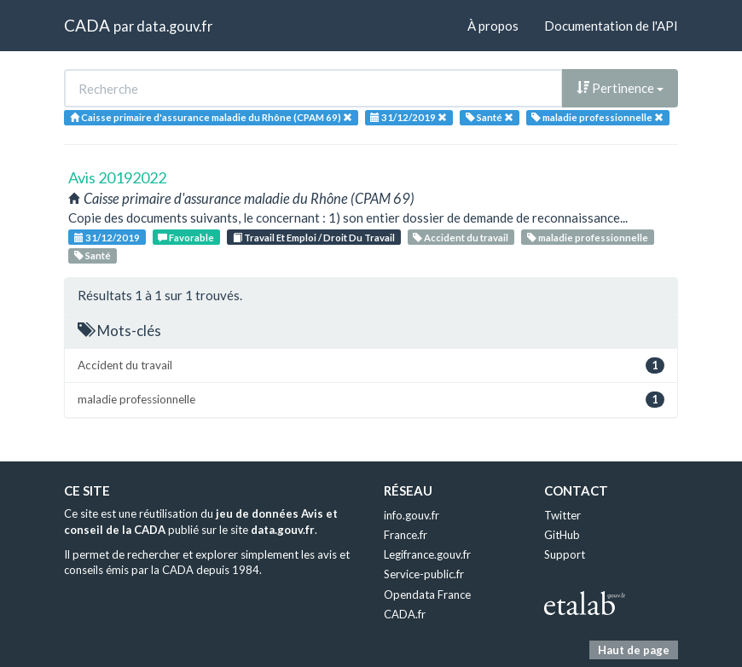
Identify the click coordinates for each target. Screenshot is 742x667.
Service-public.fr (424, 574)
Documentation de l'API (611, 25)
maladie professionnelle (587, 237)
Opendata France (427, 594)
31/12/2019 (107, 237)
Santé (92, 255)
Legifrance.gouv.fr (427, 554)
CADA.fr (405, 614)
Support (564, 554)
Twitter (562, 515)
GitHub (562, 535)
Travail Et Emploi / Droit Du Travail (314, 237)
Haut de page (634, 650)
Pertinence (620, 88)
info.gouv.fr (411, 515)
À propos (493, 25)
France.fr (405, 535)
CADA (87, 25)
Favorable (186, 237)
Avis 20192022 (117, 177)
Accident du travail (460, 237)
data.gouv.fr (174, 26)
